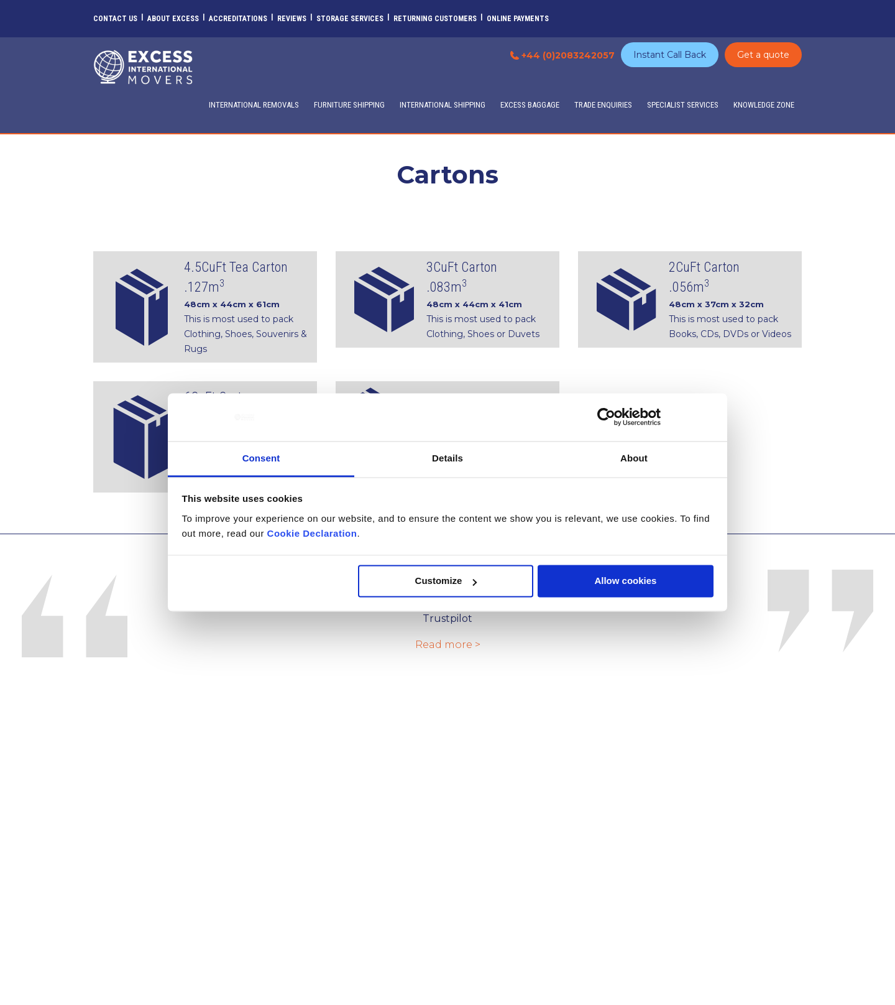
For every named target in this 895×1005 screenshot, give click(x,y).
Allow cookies (625, 581)
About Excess (173, 18)
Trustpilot (447, 618)
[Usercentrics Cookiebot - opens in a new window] (606, 417)
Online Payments (518, 18)
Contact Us (115, 18)
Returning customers (435, 18)
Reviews (291, 18)
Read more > (447, 645)
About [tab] (634, 458)
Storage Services (349, 18)
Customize (446, 581)
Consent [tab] (261, 458)
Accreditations (238, 18)
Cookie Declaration (312, 533)
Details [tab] (447, 458)
